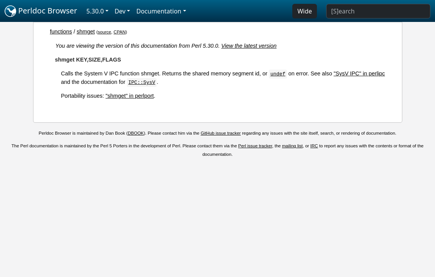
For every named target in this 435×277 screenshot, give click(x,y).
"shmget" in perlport (129, 96)
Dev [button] (120, 11)
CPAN (119, 32)
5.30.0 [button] (95, 11)
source (104, 32)
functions (61, 31)
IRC (314, 146)
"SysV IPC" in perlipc (359, 73)
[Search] (378, 11)
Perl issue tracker (255, 146)
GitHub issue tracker (221, 133)
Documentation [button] (158, 11)
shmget (86, 31)
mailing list (292, 146)
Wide (304, 11)
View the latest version (249, 46)
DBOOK (136, 133)
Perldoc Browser (41, 11)
